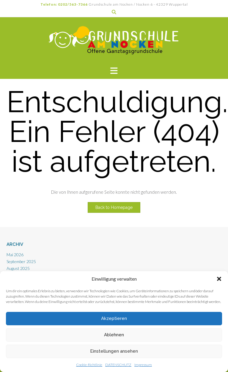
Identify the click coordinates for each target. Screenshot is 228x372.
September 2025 (21, 261)
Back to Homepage (114, 207)
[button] (219, 279)
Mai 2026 (15, 254)
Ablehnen (114, 334)
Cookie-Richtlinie (89, 364)
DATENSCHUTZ (118, 364)
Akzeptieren (114, 318)
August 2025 (18, 268)
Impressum (143, 364)
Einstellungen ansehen (114, 351)
